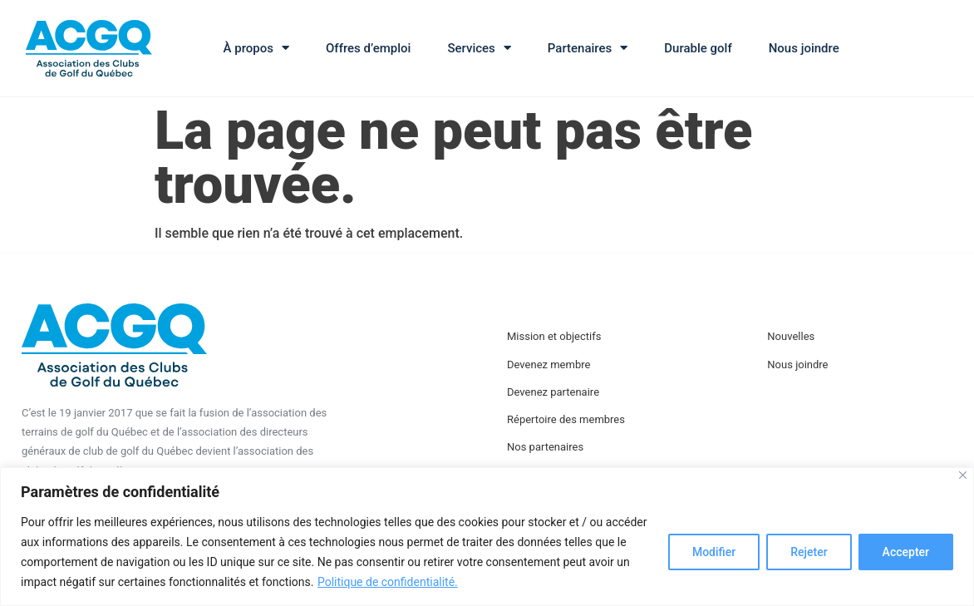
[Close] (963, 475)
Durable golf (697, 48)
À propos (256, 47)
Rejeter (808, 552)
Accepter (906, 552)
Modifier (713, 552)
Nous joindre (804, 48)
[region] (487, 536)
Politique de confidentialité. (387, 582)
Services (478, 47)
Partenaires (587, 47)
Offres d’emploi (368, 48)
